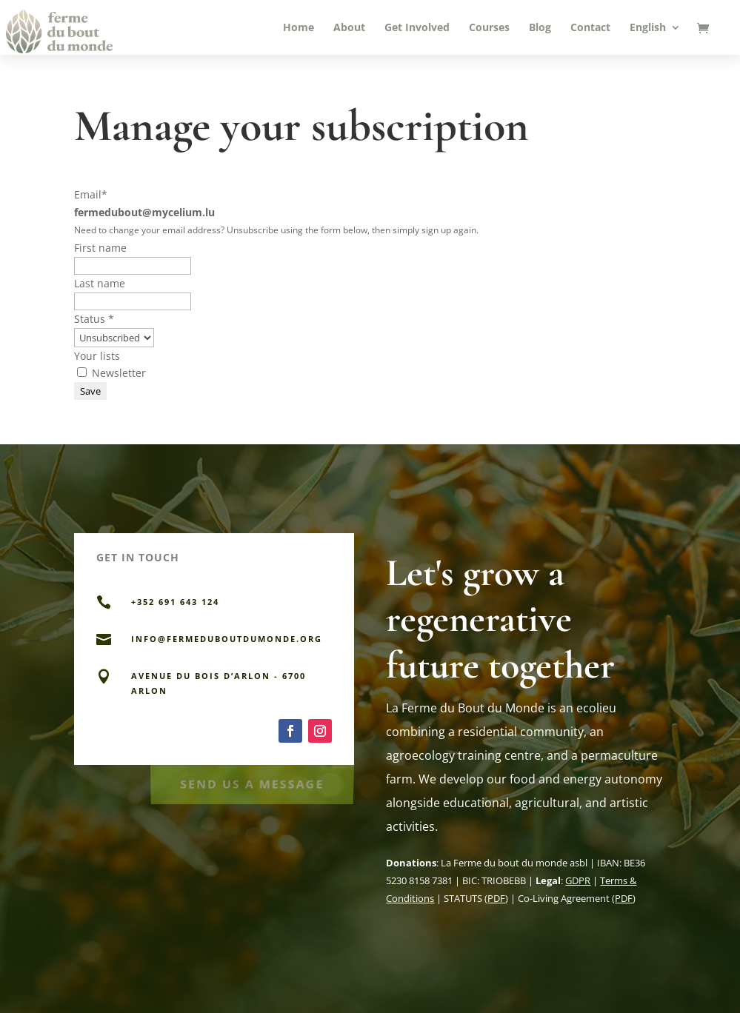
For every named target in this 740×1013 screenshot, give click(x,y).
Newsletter (111, 373)
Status (94, 319)
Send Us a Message (252, 781)
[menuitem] (655, 38)
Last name (99, 283)
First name (100, 248)
